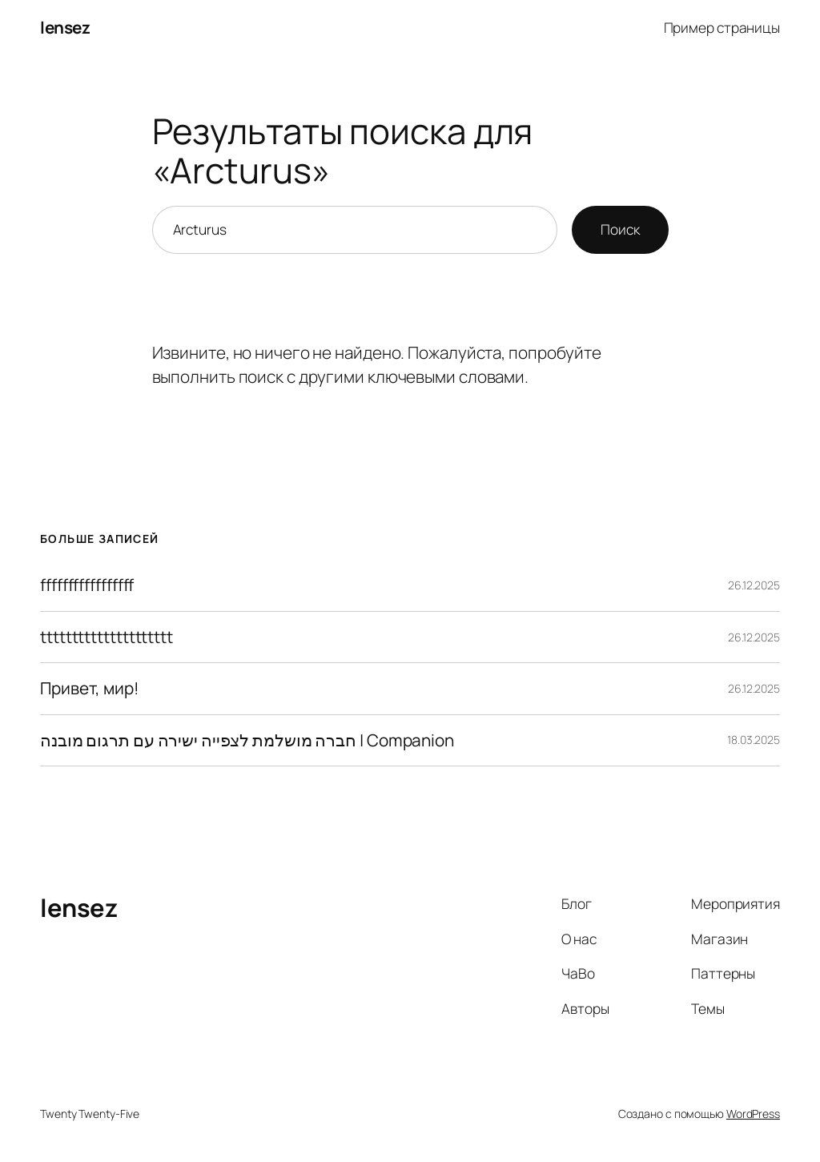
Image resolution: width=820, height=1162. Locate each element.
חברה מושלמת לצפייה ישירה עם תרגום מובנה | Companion (247, 740)
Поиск (620, 229)
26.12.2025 (754, 585)
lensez (65, 27)
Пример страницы (722, 27)
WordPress (753, 1113)
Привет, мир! (89, 688)
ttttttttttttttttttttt (106, 637)
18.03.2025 (753, 739)
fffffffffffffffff (87, 585)
